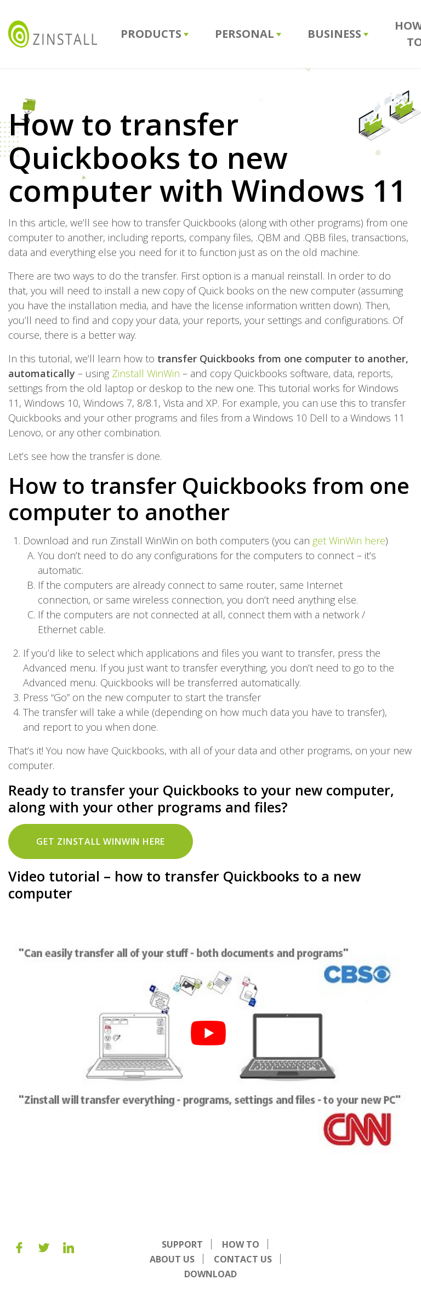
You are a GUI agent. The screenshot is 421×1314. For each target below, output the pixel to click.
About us (172, 1259)
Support (182, 1244)
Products (155, 33)
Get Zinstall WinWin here (100, 841)
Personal (248, 33)
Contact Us (243, 1259)
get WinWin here (348, 540)
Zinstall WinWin (146, 373)
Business (338, 33)
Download (210, 1274)
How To (240, 1244)
